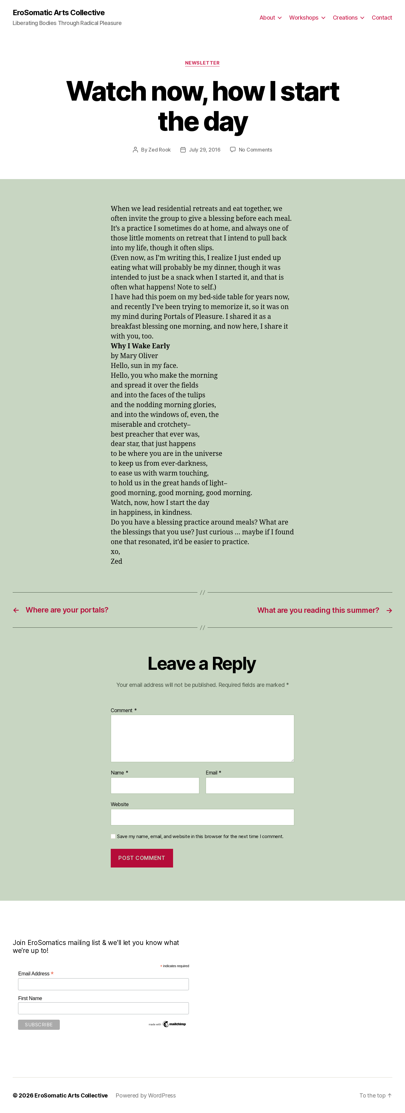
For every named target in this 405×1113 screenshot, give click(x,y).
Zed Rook (159, 150)
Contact (382, 17)
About (267, 17)
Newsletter (202, 63)
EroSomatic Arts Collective (59, 12)
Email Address (35, 973)
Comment (124, 710)
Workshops (304, 17)
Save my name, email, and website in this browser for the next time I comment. (200, 836)
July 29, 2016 (205, 150)
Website (120, 804)
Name (119, 772)
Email (213, 772)
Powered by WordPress (146, 1095)
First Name (30, 998)
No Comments (255, 150)
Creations (345, 17)
